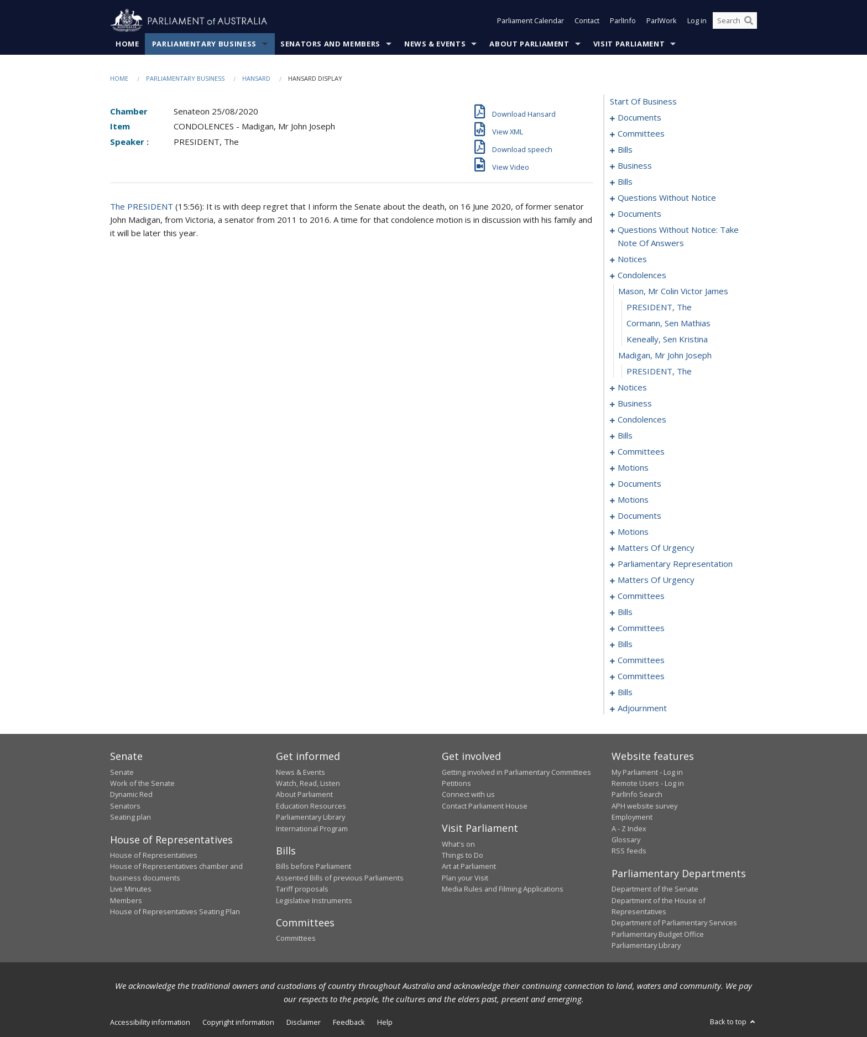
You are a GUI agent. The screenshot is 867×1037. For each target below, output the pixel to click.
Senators (125, 806)
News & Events (435, 44)
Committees (296, 939)
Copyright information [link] (238, 1022)
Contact (586, 21)
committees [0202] (641, 596)
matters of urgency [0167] (656, 548)
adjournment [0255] (642, 708)
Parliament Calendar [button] (530, 21)
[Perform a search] (748, 21)
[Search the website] (735, 21)
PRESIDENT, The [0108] (659, 371)
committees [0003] (641, 133)
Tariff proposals (302, 889)
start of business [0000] (643, 101)
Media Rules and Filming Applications (502, 889)
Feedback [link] (349, 1022)
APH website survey (644, 806)
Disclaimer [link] (303, 1022)
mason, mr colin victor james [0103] (673, 291)
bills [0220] (625, 644)
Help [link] (385, 1022)
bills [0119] (625, 435)
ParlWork (661, 21)
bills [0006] (625, 149)
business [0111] (635, 403)
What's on (458, 844)
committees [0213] (641, 628)
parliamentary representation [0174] (675, 564)
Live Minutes (131, 889)
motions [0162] (633, 532)
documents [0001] (639, 117)
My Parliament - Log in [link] (647, 772)
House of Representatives (153, 855)
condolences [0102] (642, 275)
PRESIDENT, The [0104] (659, 307)
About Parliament (529, 44)
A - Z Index (629, 828)
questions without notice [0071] (667, 198)
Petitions (456, 783)
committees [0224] (641, 660)
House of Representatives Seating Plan (175, 911)
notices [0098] (632, 259)
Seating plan (130, 817)
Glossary (626, 840)
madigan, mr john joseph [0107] (665, 355)
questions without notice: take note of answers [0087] (678, 237)
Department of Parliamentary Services (674, 923)
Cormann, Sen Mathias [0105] (668, 323)
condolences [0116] (642, 419)
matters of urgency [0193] (656, 580)
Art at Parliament (469, 867)
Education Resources (311, 806)
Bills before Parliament (313, 867)
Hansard (256, 78)
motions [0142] (633, 500)
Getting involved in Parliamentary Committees (516, 772)
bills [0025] (625, 181)
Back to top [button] (733, 1021)
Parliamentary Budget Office (658, 934)
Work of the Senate (142, 783)
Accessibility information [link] (150, 1022)
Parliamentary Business (204, 44)
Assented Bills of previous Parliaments (340, 878)
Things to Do (462, 855)
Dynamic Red (131, 795)
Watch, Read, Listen (308, 783)
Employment (632, 817)
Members (126, 900)
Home (127, 44)
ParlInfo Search (637, 795)
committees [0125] (641, 451)
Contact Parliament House (484, 806)
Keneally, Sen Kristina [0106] (667, 339)
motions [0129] (633, 467)
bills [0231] (625, 692)
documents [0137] (639, 483)
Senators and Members (330, 44)
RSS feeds (629, 851)
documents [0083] (639, 214)
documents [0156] (639, 516)
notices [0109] (632, 387)
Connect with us (468, 795)
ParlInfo (623, 21)
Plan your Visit (465, 878)
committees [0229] (641, 676)
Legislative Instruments (314, 900)
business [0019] (635, 165)
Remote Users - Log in (648, 783)
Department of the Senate (655, 889)
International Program (312, 828)
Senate (122, 772)
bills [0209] (625, 612)
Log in (697, 21)
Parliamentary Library (310, 817)
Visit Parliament (629, 44)
